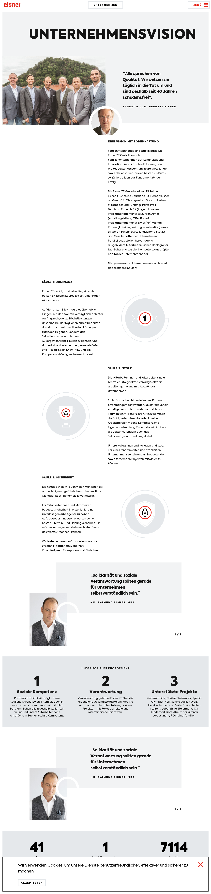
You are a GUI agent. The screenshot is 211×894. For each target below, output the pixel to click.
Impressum (109, 887)
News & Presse (163, 887)
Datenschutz (55, 887)
